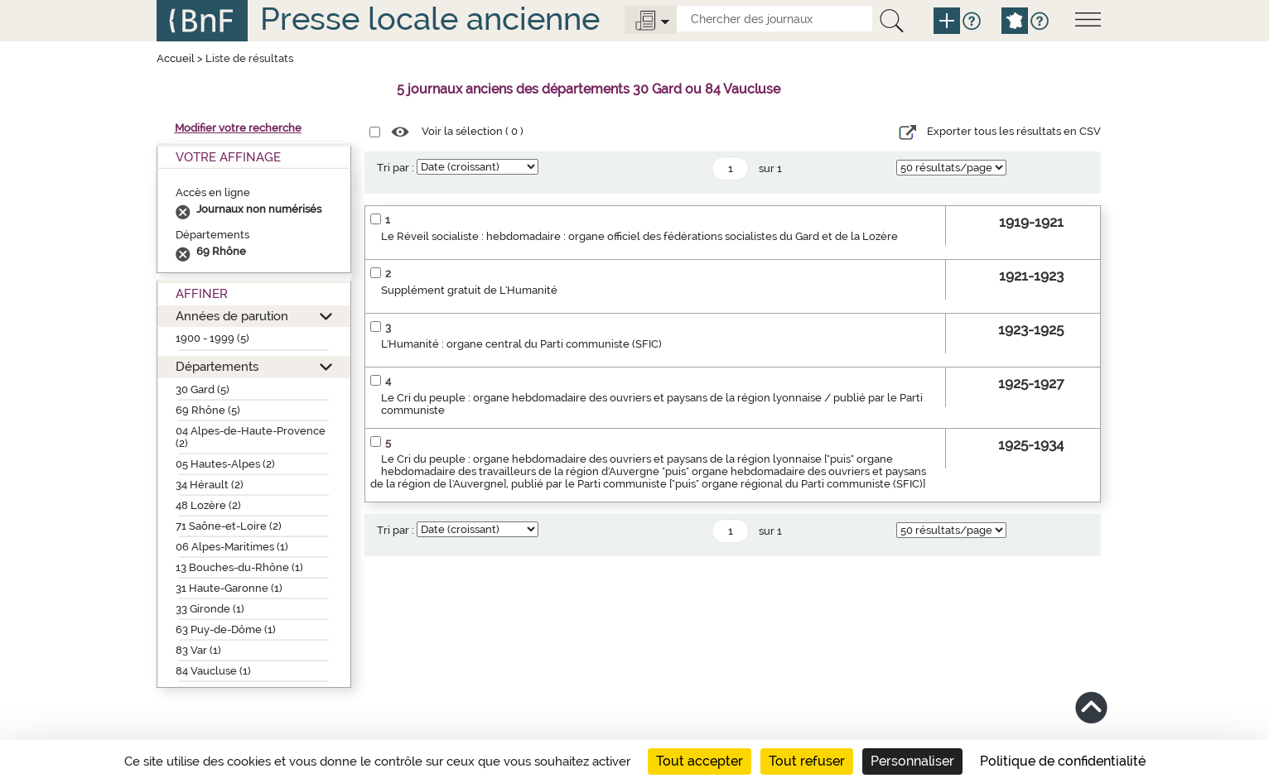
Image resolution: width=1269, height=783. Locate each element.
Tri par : (395, 167)
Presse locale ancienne (430, 18)
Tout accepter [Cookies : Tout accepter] (699, 761)
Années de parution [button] (232, 316)
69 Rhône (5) (208, 410)
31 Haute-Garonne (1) (229, 588)
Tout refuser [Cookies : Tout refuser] (807, 761)
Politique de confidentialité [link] (1063, 761)
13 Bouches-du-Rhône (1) (239, 567)
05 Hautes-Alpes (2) (225, 464)
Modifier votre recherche (238, 128)
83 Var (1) (198, 650)
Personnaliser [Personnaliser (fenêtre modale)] (912, 761)
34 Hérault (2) (210, 484)
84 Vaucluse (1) (213, 671)
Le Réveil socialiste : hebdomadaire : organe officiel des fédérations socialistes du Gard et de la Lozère (639, 236)
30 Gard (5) (202, 389)
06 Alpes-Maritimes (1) (232, 546)
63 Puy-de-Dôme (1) (226, 629)
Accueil (176, 58)
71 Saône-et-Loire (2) (229, 526)
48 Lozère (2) (208, 505)
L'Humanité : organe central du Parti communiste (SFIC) (521, 344)
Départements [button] (217, 366)
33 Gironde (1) (210, 609)
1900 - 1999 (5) (212, 338)
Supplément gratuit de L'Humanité (469, 290)
